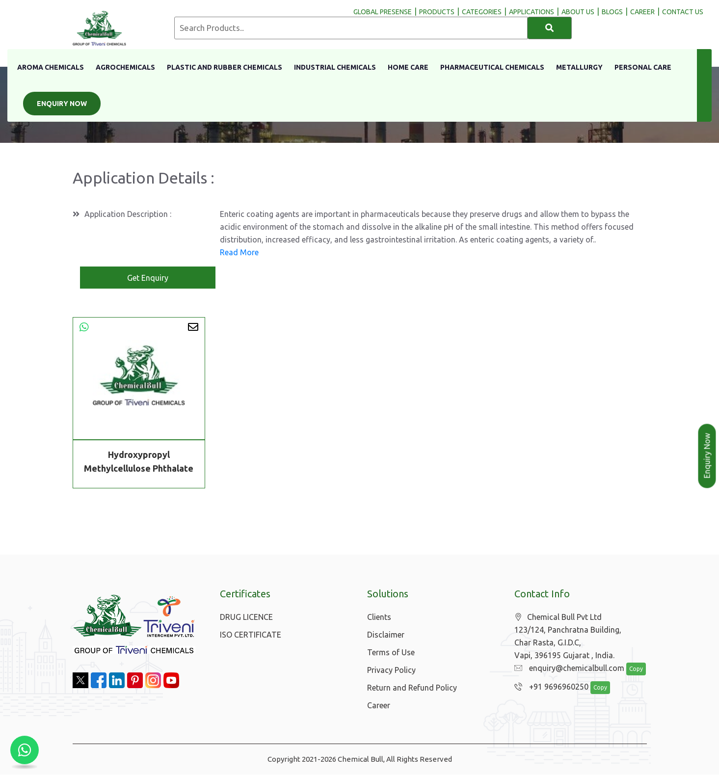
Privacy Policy (391, 670)
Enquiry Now (62, 103)
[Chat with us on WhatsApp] (24, 750)
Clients (379, 617)
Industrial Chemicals (335, 67)
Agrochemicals (125, 67)
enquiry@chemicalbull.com (566, 669)
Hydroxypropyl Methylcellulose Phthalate (138, 462)
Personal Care (642, 67)
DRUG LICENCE (246, 617)
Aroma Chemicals (50, 67)
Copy (631, 670)
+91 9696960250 (549, 687)
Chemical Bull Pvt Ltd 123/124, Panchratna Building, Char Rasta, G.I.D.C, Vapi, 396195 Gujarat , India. (567, 637)
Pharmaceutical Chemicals (492, 67)
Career (378, 705)
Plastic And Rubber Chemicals (224, 67)
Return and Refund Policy (412, 688)
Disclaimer (385, 635)
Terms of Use (391, 652)
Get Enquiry (147, 278)
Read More (239, 252)
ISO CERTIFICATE (250, 635)
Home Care (408, 67)
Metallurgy (579, 67)
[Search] (550, 28)
